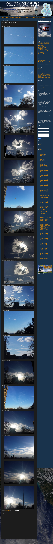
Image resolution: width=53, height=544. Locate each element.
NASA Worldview (42, 17)
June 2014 (41, 160)
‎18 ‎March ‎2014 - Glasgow (43, 207)
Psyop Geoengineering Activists (42, 73)
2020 (40, 144)
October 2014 (42, 155)
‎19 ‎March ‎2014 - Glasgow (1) (44, 206)
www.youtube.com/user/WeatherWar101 (44, 123)
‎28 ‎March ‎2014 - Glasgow (43, 169)
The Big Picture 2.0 (41, 54)
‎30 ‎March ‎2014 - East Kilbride (44, 166)
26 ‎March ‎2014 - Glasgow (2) (44, 174)
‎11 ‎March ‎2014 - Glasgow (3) (44, 233)
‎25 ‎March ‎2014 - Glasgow (43, 176)
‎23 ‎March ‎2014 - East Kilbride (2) (44, 190)
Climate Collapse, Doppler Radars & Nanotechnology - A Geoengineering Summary (43, 43)
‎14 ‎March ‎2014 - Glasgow (43, 220)
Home (3, 17)
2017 (40, 148)
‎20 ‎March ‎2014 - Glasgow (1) (44, 198)
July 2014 (41, 159)
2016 (40, 149)
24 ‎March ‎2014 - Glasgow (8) (44, 181)
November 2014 (42, 154)
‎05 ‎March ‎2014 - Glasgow (43, 249)
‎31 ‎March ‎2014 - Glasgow (43, 165)
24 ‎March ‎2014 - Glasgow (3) (44, 186)
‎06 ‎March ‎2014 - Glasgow (43, 248)
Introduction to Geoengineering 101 (43, 50)
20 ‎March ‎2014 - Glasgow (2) (44, 197)
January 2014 (42, 261)
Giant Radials (12, 17)
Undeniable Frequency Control (19, 17)
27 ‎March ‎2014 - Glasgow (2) (44, 170)
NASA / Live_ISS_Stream (42, 87)
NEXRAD (6, 17)
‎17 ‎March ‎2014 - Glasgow (43, 214)
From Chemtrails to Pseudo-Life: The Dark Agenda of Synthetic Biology (44, 60)
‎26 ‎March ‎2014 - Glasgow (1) (44, 175)
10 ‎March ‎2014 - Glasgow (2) (44, 239)
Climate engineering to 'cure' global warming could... (45, 213)
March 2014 (42, 164)
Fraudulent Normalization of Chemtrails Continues (44, 211)
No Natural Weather (41, 46)
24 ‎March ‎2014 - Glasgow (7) (44, 180)
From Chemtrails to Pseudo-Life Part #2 (44, 61)
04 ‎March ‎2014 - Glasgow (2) (44, 252)
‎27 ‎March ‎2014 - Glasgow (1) (44, 171)
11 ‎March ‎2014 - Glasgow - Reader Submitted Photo (45, 226)
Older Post (34, 540)
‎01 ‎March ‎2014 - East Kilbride (44, 258)
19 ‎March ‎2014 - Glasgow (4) (44, 202)
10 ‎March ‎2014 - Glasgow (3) (44, 238)
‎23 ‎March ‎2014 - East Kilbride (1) (44, 191)
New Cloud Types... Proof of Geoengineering (42, 48)
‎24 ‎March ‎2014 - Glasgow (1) (44, 189)
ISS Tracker (40, 88)
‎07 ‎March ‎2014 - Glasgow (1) (44, 247)
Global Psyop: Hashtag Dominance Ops (44, 74)
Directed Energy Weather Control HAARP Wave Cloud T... (44, 196)
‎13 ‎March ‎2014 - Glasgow (43, 221)
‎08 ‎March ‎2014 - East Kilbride (44, 244)
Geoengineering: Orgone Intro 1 (42, 53)
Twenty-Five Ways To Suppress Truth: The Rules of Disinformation (44, 58)
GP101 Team (40, 68)
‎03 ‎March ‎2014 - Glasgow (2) (44, 254)
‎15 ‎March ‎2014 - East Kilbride (44, 219)
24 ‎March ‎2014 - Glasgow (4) (44, 185)
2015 (40, 150)
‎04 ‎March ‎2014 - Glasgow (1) (44, 253)
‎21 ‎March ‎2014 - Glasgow (43, 194)
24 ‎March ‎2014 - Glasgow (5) (44, 184)
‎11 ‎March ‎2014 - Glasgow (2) (44, 234)
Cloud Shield (33, 17)
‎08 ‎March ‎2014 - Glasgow (43, 243)
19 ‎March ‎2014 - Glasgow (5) (44, 201)
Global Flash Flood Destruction (42, 49)
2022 (40, 143)
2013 (40, 262)
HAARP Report (40, 72)
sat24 (37, 17)
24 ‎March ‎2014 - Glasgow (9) (44, 179)
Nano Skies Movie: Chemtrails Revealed (44, 62)
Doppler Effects (27, 17)
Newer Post (4, 540)
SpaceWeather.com (41, 81)
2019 (40, 145)
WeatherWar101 (40, 45)
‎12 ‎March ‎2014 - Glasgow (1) (44, 224)
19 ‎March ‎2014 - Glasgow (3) (44, 203)
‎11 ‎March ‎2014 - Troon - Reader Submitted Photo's (44, 228)
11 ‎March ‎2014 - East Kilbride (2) (44, 229)
